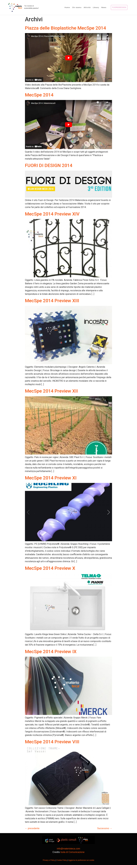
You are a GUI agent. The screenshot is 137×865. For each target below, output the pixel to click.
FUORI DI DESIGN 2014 (48, 165)
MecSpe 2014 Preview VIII (52, 741)
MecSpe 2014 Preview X (50, 568)
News (103, 7)
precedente (32, 828)
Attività (87, 7)
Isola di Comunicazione (72, 852)
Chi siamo (76, 7)
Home (67, 7)
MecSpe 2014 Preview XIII (52, 300)
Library (96, 7)
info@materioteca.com (68, 848)
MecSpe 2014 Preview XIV (52, 214)
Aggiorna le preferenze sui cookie (81, 860)
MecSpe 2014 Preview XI (50, 478)
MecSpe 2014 (39, 95)
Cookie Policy (61, 860)
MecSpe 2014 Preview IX (50, 651)
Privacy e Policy (49, 860)
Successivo (104, 828)
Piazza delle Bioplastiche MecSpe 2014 (65, 28)
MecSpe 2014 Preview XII (51, 391)
